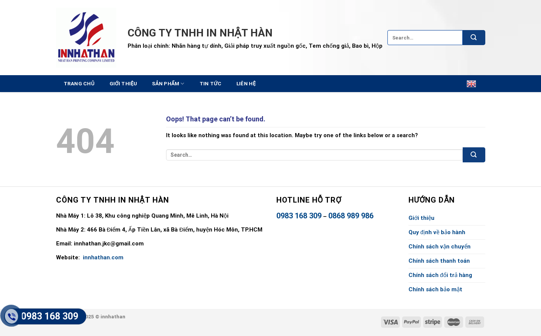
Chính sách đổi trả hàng (440, 275)
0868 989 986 (350, 215)
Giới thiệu (123, 83)
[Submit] (474, 37)
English (467, 83)
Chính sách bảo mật (435, 289)
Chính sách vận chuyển (439, 246)
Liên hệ (246, 83)
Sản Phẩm (168, 83)
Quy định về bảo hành (436, 232)
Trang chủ (79, 83)
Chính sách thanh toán (439, 260)
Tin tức (210, 83)
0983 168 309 (299, 215)
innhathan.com (102, 257)
